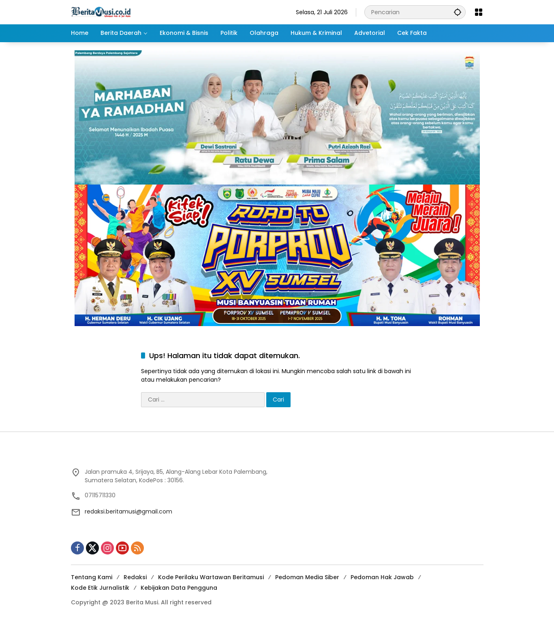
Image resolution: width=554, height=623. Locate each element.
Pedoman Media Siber (307, 577)
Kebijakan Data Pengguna (179, 588)
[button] (457, 12)
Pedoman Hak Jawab (382, 577)
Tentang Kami (91, 577)
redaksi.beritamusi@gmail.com (128, 511)
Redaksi (135, 577)
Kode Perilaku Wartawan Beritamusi (211, 577)
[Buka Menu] (478, 12)
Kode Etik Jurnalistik (100, 588)
